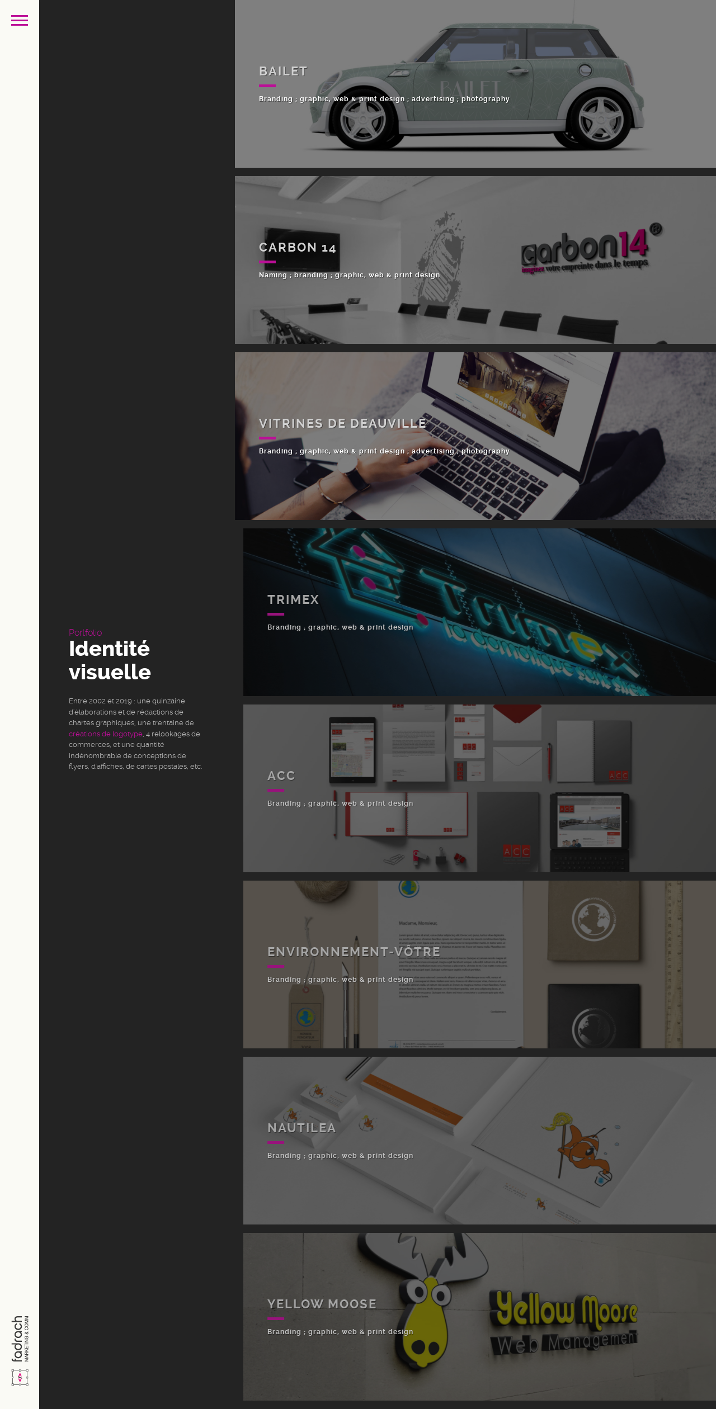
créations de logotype (106, 734)
